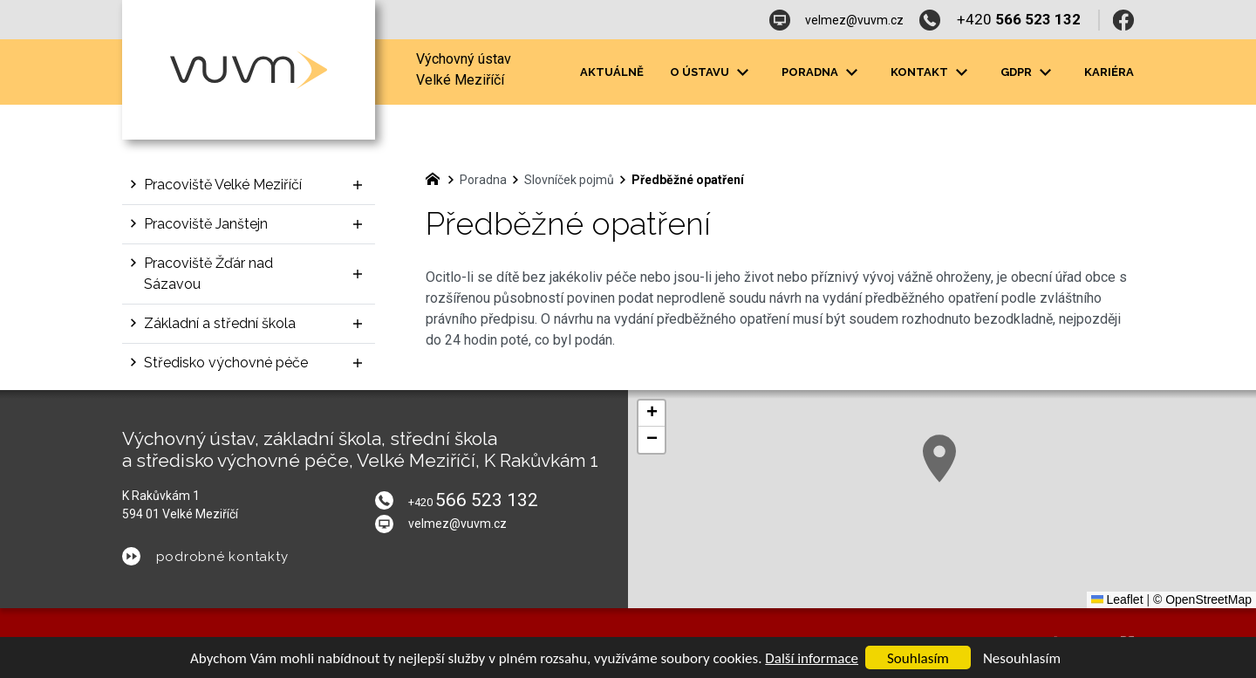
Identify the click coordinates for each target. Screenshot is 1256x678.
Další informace (811, 658)
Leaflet (1117, 599)
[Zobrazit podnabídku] (357, 185)
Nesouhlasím (1022, 658)
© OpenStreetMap (1202, 599)
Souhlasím (918, 658)
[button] (939, 458)
